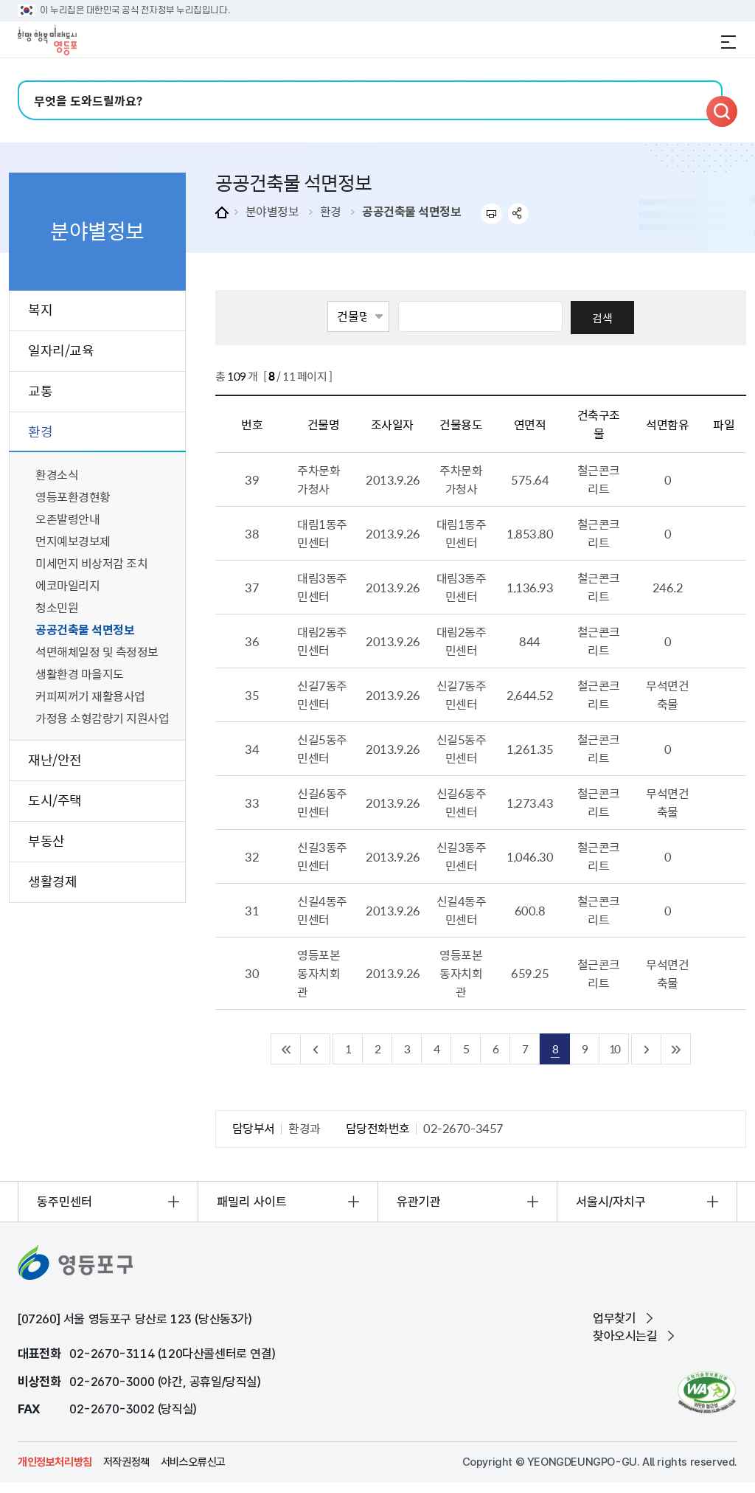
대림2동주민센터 (322, 641)
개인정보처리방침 (55, 1462)
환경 (330, 211)
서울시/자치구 (611, 1201)
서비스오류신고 (193, 1462)
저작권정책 (126, 1462)
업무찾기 (614, 1318)
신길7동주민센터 (322, 694)
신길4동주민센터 (322, 910)
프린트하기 (491, 213)
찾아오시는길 (625, 1336)
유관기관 (419, 1201)
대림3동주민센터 (322, 587)
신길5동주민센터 (322, 748)
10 (614, 1048)
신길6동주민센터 (322, 802)
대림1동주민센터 (322, 533)
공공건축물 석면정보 (411, 211)
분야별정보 (272, 211)
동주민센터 (64, 1201)
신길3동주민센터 (322, 856)
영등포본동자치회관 (318, 973)
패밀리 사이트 (252, 1201)
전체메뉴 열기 (728, 42)
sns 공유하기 (518, 213)
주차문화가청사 (318, 479)
